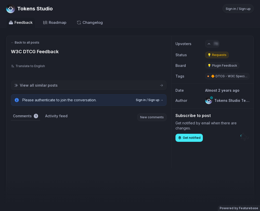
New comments (152, 117)
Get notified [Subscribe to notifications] (189, 138)
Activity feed (56, 116)
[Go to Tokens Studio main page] (29, 8)
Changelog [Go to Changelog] (89, 22)
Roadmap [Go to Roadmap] (54, 22)
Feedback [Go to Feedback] (20, 22)
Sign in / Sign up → (149, 100)
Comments (25, 116)
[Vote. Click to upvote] (212, 44)
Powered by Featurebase (239, 208)
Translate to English (28, 66)
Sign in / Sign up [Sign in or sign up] (238, 9)
